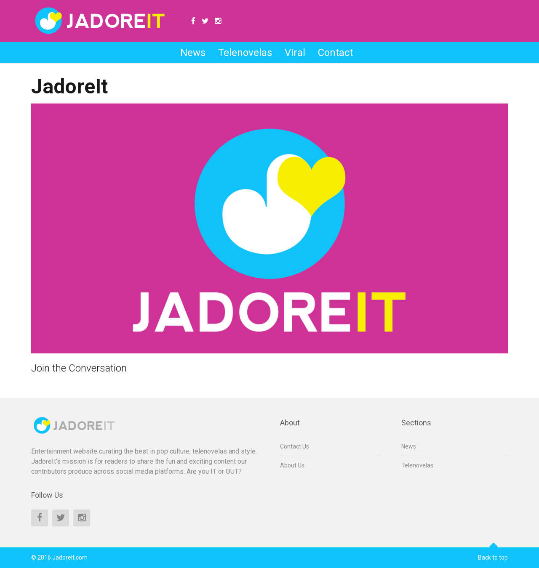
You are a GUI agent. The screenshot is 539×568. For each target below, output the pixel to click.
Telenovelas (245, 52)
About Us (292, 465)
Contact (335, 52)
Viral (295, 52)
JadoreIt (69, 86)
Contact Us (294, 446)
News (192, 52)
